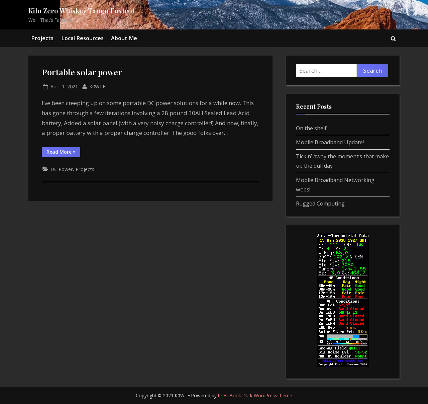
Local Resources (82, 38)
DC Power (61, 169)
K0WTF (97, 86)
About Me (124, 38)
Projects (42, 38)
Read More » (63, 152)
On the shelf (311, 128)
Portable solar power (82, 71)
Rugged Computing (320, 203)
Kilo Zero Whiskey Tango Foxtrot (81, 10)
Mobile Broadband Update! (330, 142)
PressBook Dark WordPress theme (255, 395)
